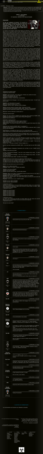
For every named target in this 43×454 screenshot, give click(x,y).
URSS (23, 434)
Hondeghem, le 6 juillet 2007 (33, 422)
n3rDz (12, 5)
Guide (8, 433)
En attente (16, 434)
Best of (15, 437)
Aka (7, 290)
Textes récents (24, 433)
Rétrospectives (17, 441)
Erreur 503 (9, 438)
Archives (16, 439)
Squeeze (30, 435)
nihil (23, 16)
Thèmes (15, 436)
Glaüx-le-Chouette (28, 16)
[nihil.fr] (30, 433)
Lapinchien (15, 16)
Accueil (10, 432)
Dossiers (16, 435)
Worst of (15, 438)
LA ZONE (3, 5)
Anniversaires (16, 440)
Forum (8, 435)
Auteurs (15, 442)
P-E (7, 263)
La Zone (10, 1)
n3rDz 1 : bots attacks (21, 14)
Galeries (8, 436)
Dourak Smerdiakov (7, 214)
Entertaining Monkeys (31, 434)
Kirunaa (7, 225)
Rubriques (8, 5)
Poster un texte (17, 433)
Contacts (8, 434)
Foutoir (8, 437)
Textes (18, 432)
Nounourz (20, 16)
